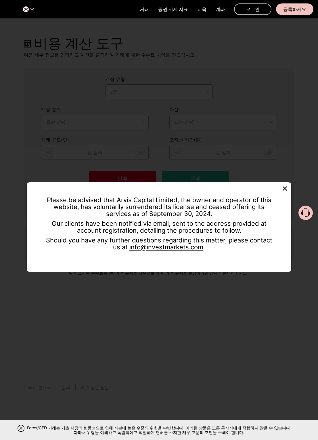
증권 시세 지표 (173, 9)
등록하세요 (294, 9)
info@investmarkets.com (166, 247)
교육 (201, 9)
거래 (144, 9)
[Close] (285, 188)
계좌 (220, 9)
